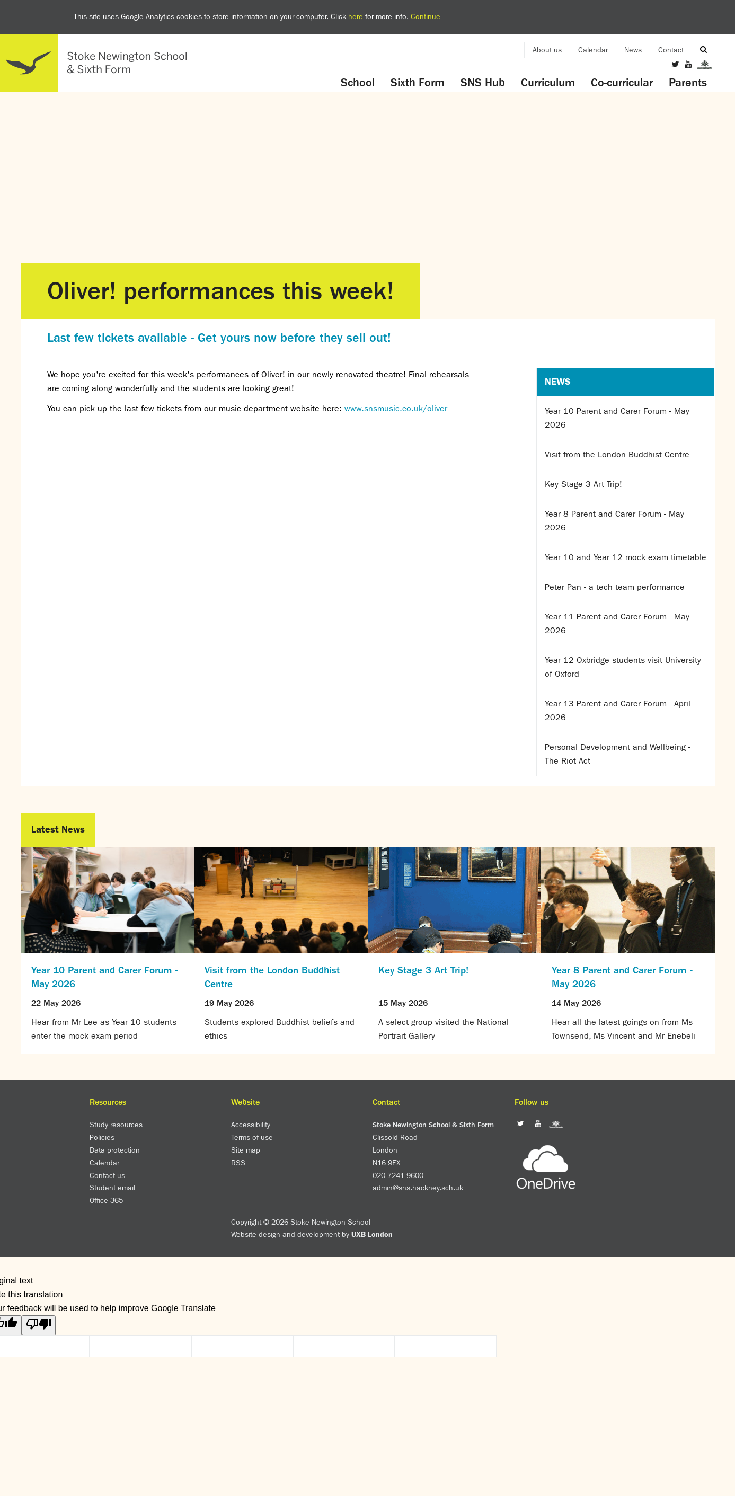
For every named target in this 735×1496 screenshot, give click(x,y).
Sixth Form (418, 83)
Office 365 (106, 1200)
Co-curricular (622, 83)
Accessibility (250, 1124)
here (355, 16)
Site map (245, 1150)
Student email (112, 1187)
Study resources (116, 1124)
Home (98, 63)
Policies (102, 1137)
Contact (671, 50)
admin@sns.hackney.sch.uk (418, 1187)
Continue (425, 16)
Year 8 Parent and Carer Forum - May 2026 (614, 521)
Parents (688, 83)
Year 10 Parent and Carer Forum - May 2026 (617, 418)
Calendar (593, 50)
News (633, 50)
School (358, 83)
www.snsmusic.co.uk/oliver (395, 408)
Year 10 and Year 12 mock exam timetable (625, 557)
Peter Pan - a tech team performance (615, 587)
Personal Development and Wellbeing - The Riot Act (617, 754)
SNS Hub (483, 83)
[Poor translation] (39, 1325)
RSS (238, 1162)
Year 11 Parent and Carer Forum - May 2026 (617, 623)
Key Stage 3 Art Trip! (583, 484)
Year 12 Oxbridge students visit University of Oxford (623, 667)
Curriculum (548, 83)
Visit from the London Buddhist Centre (617, 454)
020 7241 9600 (398, 1175)
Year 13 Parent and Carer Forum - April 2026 (617, 710)
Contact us (107, 1175)
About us (547, 50)
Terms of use (252, 1137)
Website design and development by (312, 1234)
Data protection (115, 1150)
